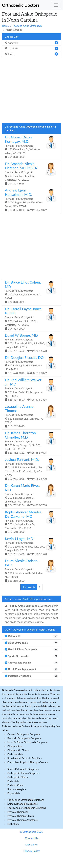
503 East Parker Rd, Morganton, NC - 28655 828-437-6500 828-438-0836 (30, 389)
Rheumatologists (16, 789)
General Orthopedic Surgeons (23, 734)
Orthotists (13, 823)
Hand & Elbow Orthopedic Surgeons (27, 742)
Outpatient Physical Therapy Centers (27, 762)
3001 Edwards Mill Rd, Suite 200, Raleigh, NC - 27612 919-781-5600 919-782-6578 (30, 342)
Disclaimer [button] (31, 844)
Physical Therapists (17, 811)
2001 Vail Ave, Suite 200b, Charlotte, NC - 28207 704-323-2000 (30, 318)
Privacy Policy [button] (31, 850)
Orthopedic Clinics (17, 777)
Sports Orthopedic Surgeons (23, 768)
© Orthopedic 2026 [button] (31, 831)
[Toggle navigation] (56, 5)
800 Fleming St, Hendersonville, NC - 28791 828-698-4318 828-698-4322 (30, 364)
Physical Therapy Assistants (22, 819)
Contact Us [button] (31, 838)
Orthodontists (15, 754)
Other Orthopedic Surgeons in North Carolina (30, 629)
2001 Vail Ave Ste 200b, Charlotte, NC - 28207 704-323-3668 (30, 173)
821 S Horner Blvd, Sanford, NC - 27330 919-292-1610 (30, 416)
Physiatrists (13, 793)
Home (5, 25)
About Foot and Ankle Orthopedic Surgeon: (29, 598)
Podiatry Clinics (15, 785)
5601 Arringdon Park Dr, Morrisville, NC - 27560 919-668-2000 (30, 521)
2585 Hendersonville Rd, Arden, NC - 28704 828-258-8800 (30, 570)
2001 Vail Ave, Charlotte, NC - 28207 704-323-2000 (30, 291)
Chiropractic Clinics (18, 750)
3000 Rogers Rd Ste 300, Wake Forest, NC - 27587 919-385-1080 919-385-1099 (30, 199)
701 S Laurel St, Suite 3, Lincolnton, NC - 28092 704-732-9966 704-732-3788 (30, 495)
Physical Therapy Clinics (20, 815)
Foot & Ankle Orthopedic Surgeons (26, 807)
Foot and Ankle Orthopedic (28, 25)
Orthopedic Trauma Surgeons (23, 772)
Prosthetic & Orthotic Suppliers (24, 758)
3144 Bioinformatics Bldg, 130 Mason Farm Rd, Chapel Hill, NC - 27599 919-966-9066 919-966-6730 (30, 468)
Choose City (11, 36)
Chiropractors (15, 746)
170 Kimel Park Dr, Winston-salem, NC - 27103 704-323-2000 (30, 146)
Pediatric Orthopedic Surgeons (24, 738)
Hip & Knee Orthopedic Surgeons (25, 799)
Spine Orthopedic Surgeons (22, 803)
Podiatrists (13, 781)
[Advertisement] (31, 91)
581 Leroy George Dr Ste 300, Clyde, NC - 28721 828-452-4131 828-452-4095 (30, 442)
